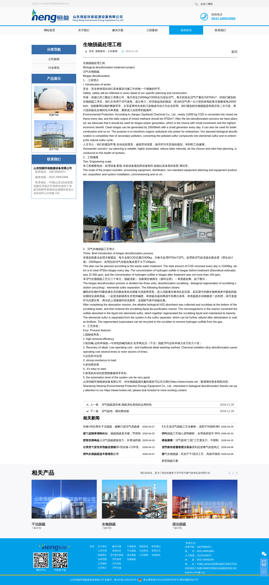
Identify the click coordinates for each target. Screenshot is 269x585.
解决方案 (117, 30)
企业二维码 (203, 4)
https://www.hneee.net (184, 381)
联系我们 (220, 30)
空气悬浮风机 (117, 555)
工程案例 (152, 30)
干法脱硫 (131, 550)
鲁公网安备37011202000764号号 (158, 579)
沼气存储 (116, 568)
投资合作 (116, 550)
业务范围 (102, 559)
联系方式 (156, 550)
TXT (196, 579)
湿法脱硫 (131, 555)
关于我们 (83, 30)
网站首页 (49, 30)
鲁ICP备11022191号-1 (126, 579)
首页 (91, 51)
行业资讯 (53, 67)
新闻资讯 (186, 30)
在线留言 (156, 555)
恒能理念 (102, 555)
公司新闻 (53, 59)
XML (191, 579)
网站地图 (184, 579)
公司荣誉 (102, 563)
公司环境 (102, 550)
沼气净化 (116, 563)
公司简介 (102, 568)
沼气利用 (116, 559)
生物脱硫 (132, 381)
